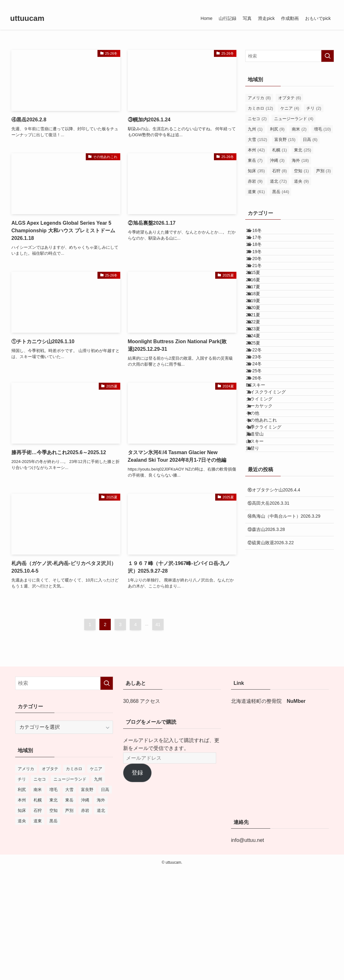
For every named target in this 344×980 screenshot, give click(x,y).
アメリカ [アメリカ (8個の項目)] (259, 97)
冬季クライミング (271, 601)
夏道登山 (262, 614)
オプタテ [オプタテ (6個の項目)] (289, 97)
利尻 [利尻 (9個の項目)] (277, 129)
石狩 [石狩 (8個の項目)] (279, 170)
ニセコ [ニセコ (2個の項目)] (257, 118)
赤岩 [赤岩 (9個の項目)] (255, 181)
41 (157, 624)
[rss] (321, 3)
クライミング (266, 548)
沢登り (259, 640)
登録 (137, 882)
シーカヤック (266, 562)
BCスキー (262, 522)
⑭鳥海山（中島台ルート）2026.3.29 (283, 712)
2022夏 (260, 404)
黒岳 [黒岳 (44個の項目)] (280, 191)
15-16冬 (261, 233)
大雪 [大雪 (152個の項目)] (257, 139)
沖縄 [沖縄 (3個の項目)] (277, 160)
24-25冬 (261, 496)
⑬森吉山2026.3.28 (266, 725)
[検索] (330, 3)
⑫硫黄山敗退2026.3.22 (270, 738)
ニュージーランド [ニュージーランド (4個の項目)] (294, 118)
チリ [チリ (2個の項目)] (313, 108)
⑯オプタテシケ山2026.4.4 (273, 685)
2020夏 (260, 377)
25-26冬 (261, 509)
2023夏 (260, 417)
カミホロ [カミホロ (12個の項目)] (260, 108)
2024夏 (260, 430)
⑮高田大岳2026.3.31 (268, 699)
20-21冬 (261, 299)
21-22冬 (261, 457)
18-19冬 (261, 272)
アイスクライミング (273, 535)
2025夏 (260, 443)
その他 (259, 575)
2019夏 (260, 365)
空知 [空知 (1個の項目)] (301, 170)
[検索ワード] (289, 56)
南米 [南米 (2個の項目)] (299, 129)
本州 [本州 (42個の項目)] (256, 150)
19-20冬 (261, 286)
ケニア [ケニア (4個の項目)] (289, 108)
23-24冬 (261, 483)
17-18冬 (261, 259)
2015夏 (260, 312)
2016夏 (260, 325)
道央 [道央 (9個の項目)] (301, 181)
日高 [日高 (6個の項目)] (310, 139)
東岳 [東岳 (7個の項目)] (255, 160)
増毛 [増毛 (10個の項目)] (322, 129)
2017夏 (260, 338)
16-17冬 (261, 246)
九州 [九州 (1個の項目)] (255, 129)
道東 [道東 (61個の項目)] (256, 191)
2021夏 (260, 391)
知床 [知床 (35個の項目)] (256, 170)
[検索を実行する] (327, 56)
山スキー (262, 627)
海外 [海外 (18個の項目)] (300, 160)
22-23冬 (261, 469)
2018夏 (260, 351)
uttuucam (27, 18)
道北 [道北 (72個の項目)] (278, 181)
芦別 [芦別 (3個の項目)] (323, 170)
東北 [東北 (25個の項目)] (302, 150)
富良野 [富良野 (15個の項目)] (285, 139)
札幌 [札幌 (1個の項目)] (279, 150)
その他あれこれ (268, 588)
